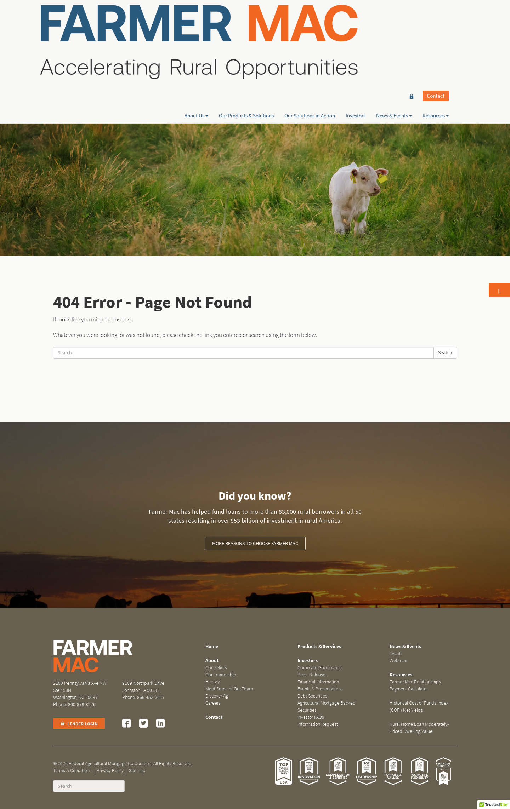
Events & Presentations (320, 688)
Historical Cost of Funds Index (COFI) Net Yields (419, 706)
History (212, 681)
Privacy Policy (110, 770)
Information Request (318, 724)
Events (396, 653)
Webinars (399, 660)
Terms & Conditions (72, 770)
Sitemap (137, 770)
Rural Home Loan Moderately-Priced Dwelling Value (419, 728)
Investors (356, 30)
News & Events (394, 30)
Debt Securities (312, 696)
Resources (436, 30)
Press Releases (313, 674)
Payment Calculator (409, 688)
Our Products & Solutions (246, 30)
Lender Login (79, 724)
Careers (213, 703)
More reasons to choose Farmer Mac (255, 543)
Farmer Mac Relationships (415, 681)
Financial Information (318, 681)
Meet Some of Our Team (229, 688)
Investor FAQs (311, 717)
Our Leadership (220, 674)
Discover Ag (216, 696)
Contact (435, 18)
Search (445, 352)
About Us (196, 30)
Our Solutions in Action (309, 30)
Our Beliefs (216, 667)
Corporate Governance (320, 667)
